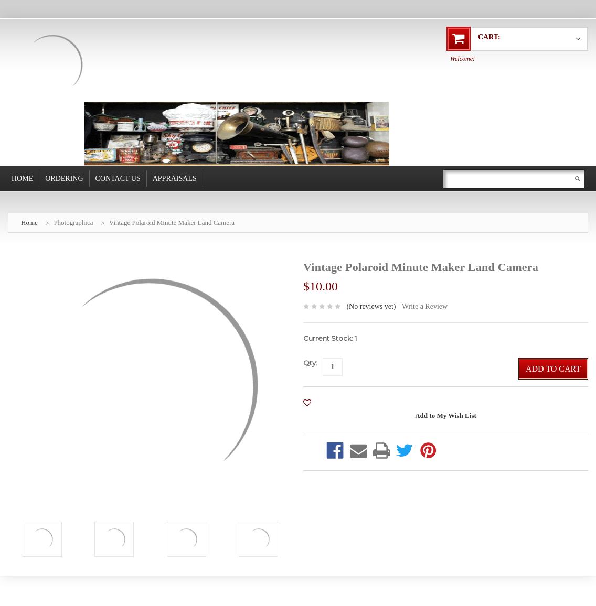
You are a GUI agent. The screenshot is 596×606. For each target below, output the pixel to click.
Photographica (73, 222)
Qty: (310, 363)
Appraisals (175, 178)
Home (22, 178)
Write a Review (425, 306)
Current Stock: (330, 338)
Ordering (64, 178)
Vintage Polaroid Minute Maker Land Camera (172, 222)
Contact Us (118, 178)
